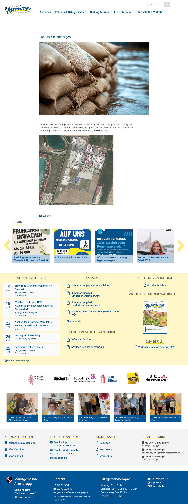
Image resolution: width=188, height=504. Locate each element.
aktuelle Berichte (155, 285)
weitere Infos (75, 321)
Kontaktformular (159, 478)
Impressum (156, 482)
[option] (31, 248)
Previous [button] (7, 244)
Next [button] (181, 244)
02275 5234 (62, 485)
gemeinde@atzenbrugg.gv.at (73, 492)
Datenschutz (157, 486)
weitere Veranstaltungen (18, 360)
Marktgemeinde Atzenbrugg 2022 (155, 347)
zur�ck (47, 215)
